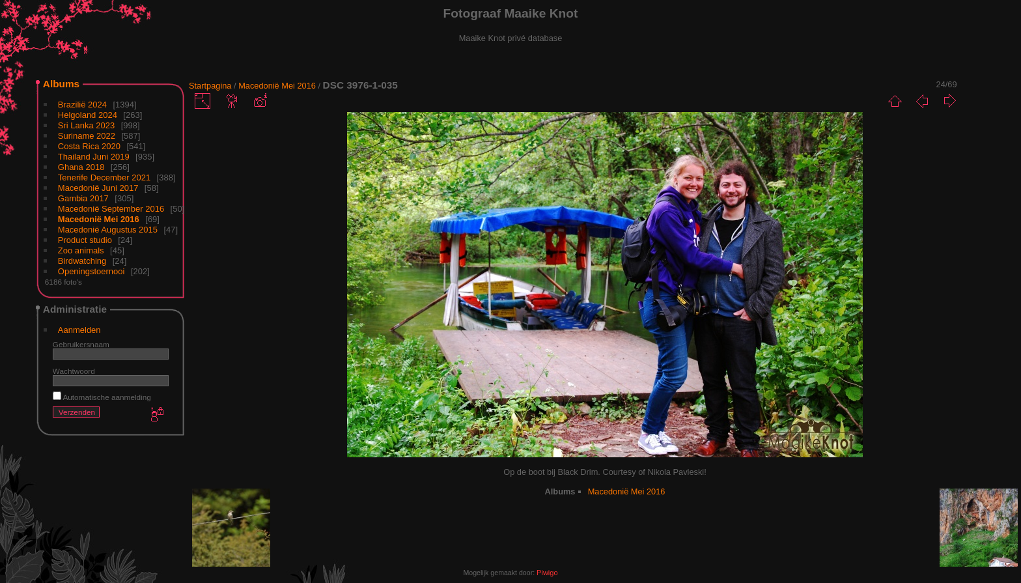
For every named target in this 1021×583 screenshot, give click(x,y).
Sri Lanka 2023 (86, 125)
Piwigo (547, 572)
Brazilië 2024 (82, 104)
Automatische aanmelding (102, 397)
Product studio (85, 240)
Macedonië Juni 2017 (98, 188)
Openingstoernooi (91, 271)
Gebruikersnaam (81, 344)
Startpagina (210, 86)
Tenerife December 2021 (104, 177)
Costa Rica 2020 (89, 146)
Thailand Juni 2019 (94, 157)
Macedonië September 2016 (111, 209)
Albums (61, 83)
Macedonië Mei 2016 (98, 219)
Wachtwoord (74, 371)
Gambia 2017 (83, 198)
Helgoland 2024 (87, 115)
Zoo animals (81, 250)
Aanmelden (79, 330)
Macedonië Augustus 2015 (108, 230)
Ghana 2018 (81, 167)
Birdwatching (82, 261)
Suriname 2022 (86, 136)
